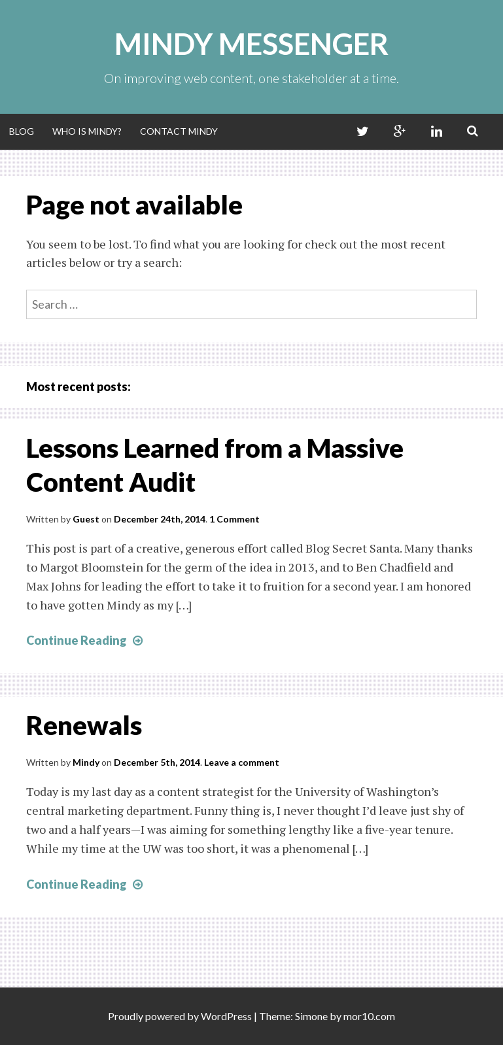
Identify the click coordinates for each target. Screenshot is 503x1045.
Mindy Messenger (251, 43)
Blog (21, 131)
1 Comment (234, 518)
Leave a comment (241, 762)
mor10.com (369, 1016)
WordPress (226, 1016)
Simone (311, 1016)
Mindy (86, 762)
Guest (86, 518)
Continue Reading (86, 640)
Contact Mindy (179, 131)
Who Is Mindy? (87, 131)
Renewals (84, 725)
